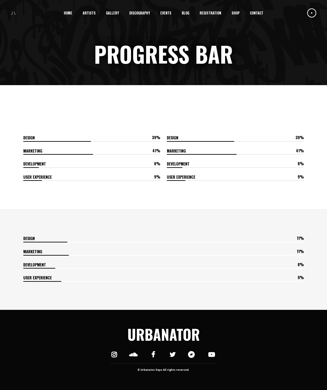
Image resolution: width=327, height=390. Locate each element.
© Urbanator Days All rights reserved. (163, 370)
